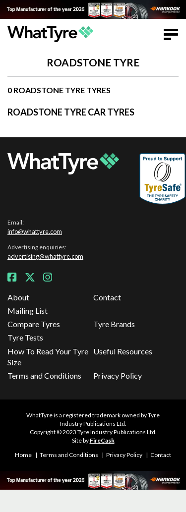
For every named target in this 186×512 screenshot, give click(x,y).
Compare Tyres (33, 324)
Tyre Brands (114, 324)
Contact (107, 297)
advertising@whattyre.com (45, 256)
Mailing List (27, 310)
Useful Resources (122, 351)
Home (23, 454)
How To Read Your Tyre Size (47, 356)
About (18, 297)
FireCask (102, 440)
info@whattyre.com (34, 231)
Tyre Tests (25, 337)
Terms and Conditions (44, 375)
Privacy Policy (117, 375)
